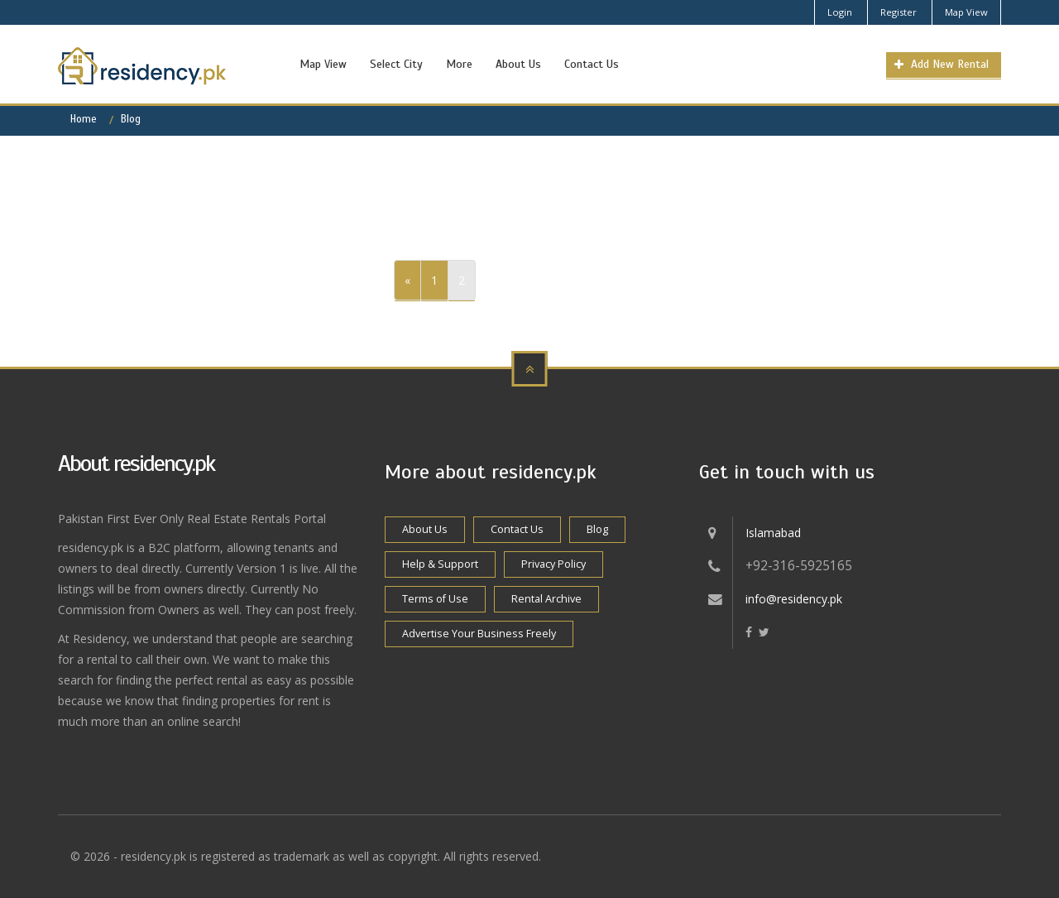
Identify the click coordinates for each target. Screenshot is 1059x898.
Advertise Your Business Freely (479, 634)
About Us (518, 64)
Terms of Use (435, 599)
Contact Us (591, 64)
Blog (131, 119)
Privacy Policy (553, 564)
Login (839, 12)
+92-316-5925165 (798, 565)
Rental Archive (546, 599)
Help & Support (440, 564)
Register (898, 12)
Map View (966, 12)
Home (83, 119)
